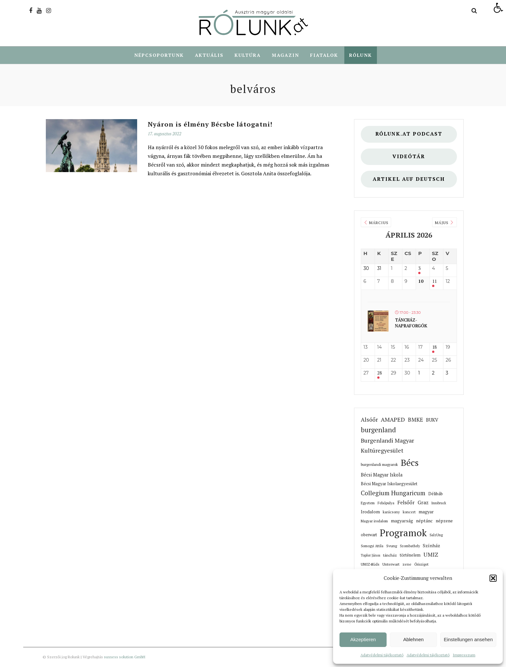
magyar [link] (426, 512)
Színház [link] (431, 546)
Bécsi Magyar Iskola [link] (381, 475)
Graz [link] (423, 502)
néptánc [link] (424, 521)
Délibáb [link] (435, 494)
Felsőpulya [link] (386, 503)
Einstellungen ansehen (468, 639)
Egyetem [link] (368, 503)
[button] (493, 578)
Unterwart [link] (391, 564)
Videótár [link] (408, 156)
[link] (498, 7)
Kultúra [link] (248, 55)
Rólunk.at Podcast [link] (408, 134)
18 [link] (434, 347)
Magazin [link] (285, 55)
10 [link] (420, 281)
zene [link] (406, 564)
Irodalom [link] (370, 512)
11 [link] (434, 281)
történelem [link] (410, 555)
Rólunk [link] (360, 55)
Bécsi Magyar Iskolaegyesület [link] (389, 484)
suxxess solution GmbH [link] (124, 657)
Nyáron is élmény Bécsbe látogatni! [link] (210, 124)
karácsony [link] (391, 512)
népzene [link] (444, 521)
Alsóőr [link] (369, 420)
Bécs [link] (410, 463)
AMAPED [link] (393, 420)
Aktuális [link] (209, 55)
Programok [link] (403, 533)
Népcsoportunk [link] (159, 55)
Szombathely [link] (410, 546)
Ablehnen (413, 639)
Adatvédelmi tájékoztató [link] (381, 654)
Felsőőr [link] (406, 502)
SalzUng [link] (436, 535)
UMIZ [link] (430, 555)
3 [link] (419, 269)
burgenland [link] (378, 430)
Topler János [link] (370, 555)
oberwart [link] (369, 535)
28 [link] (379, 373)
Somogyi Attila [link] (372, 546)
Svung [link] (391, 546)
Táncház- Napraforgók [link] (411, 323)
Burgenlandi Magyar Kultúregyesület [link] (387, 445)
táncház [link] (390, 555)
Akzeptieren (363, 639)
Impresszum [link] (464, 654)
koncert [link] (409, 512)
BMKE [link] (415, 420)
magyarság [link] (402, 521)
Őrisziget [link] (421, 564)
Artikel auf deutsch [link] (409, 179)
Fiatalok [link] (324, 55)
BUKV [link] (432, 420)
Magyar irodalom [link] (374, 521)
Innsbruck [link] (438, 503)
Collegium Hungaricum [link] (393, 493)
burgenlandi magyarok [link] (379, 464)
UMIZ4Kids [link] (370, 564)
